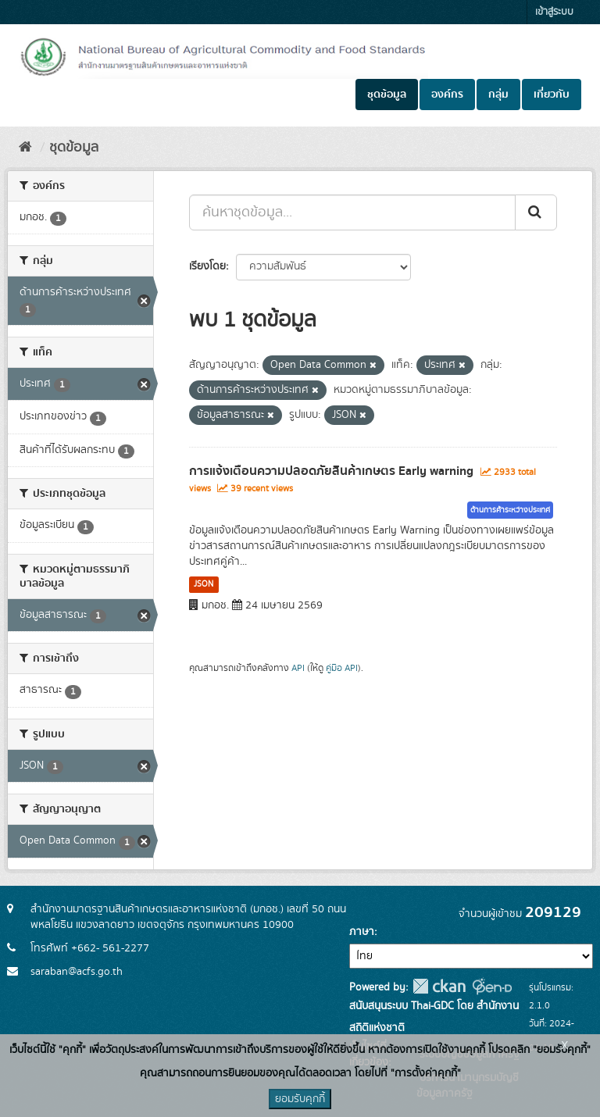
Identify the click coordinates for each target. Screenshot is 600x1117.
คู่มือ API (342, 668)
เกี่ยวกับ (552, 94)
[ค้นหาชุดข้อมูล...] (352, 212)
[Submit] (536, 212)
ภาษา (361, 932)
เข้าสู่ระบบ (554, 12)
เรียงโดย (207, 266)
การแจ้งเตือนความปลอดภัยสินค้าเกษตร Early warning (331, 471)
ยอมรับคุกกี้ (300, 1099)
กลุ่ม (498, 94)
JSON (203, 584)
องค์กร (447, 94)
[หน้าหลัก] (25, 147)
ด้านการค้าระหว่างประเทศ (510, 510)
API (298, 668)
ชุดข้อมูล (386, 94)
